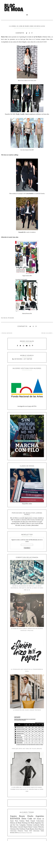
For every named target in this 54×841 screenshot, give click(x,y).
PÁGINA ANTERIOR (6, 333)
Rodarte (27, 150)
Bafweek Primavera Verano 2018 (25, 832)
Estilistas (22, 829)
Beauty (22, 816)
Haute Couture (33, 827)
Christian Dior (14, 829)
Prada (17, 114)
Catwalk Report (23, 827)
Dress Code (27, 818)
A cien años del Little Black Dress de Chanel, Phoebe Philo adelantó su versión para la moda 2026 (27, 789)
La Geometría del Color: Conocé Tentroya (27, 710)
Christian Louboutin (33, 825)
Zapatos (13, 816)
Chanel (32, 821)
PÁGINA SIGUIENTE (47, 333)
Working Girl (26, 823)
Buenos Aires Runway (37, 829)
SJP (34, 819)
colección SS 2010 (42, 42)
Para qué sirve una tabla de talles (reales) (27, 748)
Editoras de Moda (15, 823)
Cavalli (22, 114)
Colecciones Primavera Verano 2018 (21, 830)
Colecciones (40, 821)
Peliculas (41, 827)
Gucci (27, 114)
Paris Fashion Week (22, 821)
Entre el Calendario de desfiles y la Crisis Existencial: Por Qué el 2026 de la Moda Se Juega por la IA (27, 587)
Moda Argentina (36, 823)
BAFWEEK (15, 818)
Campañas (22, 825)
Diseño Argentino (35, 816)
